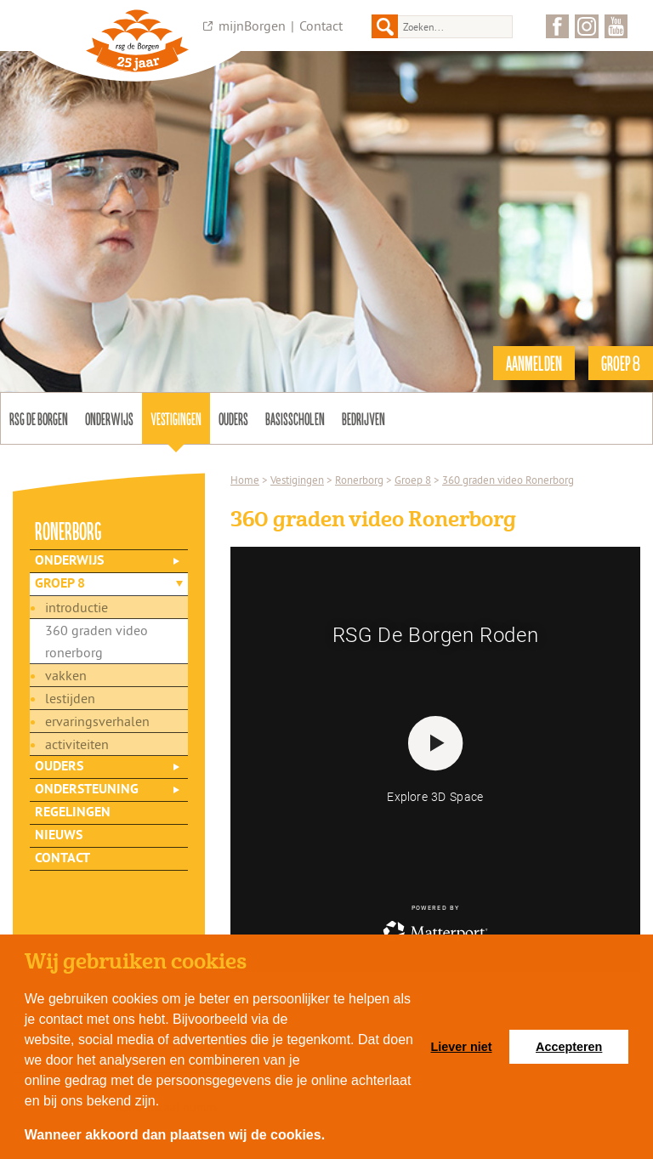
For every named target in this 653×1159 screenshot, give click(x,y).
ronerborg (68, 530)
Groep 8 (60, 584)
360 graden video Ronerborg (96, 641)
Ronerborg (359, 479)
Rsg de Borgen (38, 418)
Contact (321, 25)
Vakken (66, 675)
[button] (331, 1136)
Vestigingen (176, 418)
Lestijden (70, 698)
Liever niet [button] (461, 1047)
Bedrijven (363, 418)
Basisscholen (295, 418)
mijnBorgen (252, 25)
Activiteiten (77, 744)
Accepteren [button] (569, 1047)
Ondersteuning (87, 789)
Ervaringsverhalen (97, 721)
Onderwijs (109, 418)
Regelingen (73, 812)
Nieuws (58, 835)
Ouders (233, 418)
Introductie (76, 607)
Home (244, 479)
